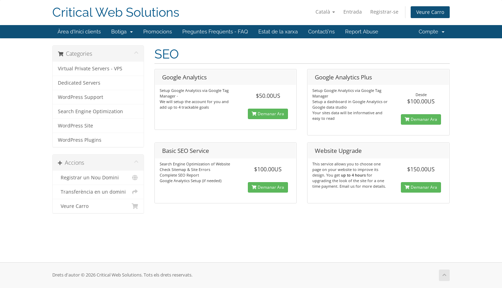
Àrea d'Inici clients (79, 32)
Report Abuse (361, 32)
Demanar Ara (268, 114)
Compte (431, 32)
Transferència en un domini (98, 192)
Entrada (352, 11)
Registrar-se (384, 11)
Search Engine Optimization (90, 111)
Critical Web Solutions (115, 12)
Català (325, 11)
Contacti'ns (321, 32)
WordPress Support (80, 97)
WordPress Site (75, 126)
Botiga (122, 32)
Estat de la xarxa (278, 32)
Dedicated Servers (79, 83)
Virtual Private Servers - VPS (90, 68)
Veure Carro (430, 12)
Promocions (157, 32)
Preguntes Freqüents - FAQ (215, 32)
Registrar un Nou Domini (98, 177)
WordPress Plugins (79, 140)
